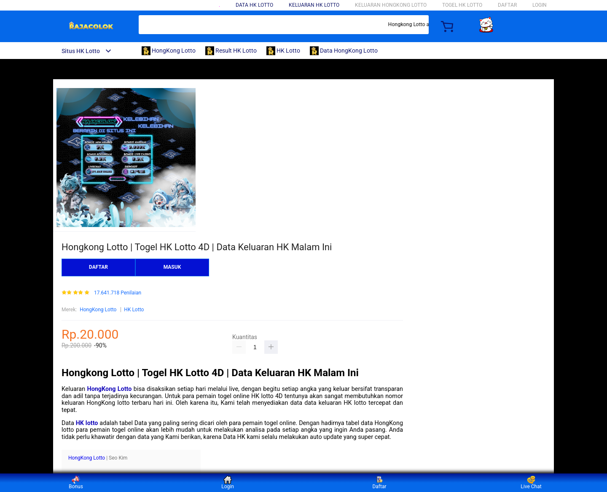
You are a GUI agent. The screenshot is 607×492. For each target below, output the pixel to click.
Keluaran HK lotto (314, 5)
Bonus (76, 482)
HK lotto (87, 423)
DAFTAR (507, 5)
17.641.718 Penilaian (117, 293)
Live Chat (531, 482)
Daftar (379, 482)
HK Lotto (134, 310)
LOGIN (539, 5)
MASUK (172, 267)
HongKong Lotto (98, 310)
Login (227, 482)
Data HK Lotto (254, 5)
